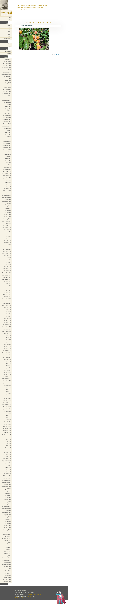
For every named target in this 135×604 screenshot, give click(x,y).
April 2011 (8, 445)
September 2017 (6, 279)
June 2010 (8, 467)
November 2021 (6, 173)
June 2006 (8, 571)
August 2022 (7, 154)
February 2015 (7, 346)
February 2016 (7, 320)
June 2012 (8, 415)
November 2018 (6, 249)
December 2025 (6, 68)
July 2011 (8, 439)
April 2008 (8, 523)
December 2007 (6, 532)
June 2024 (8, 106)
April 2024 (8, 111)
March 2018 (7, 266)
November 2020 (6, 197)
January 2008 (7, 530)
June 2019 (8, 234)
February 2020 (7, 217)
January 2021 (7, 193)
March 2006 (7, 577)
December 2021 (6, 171)
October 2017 (7, 277)
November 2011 (7, 430)
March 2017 (7, 292)
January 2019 (7, 245)
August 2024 (7, 102)
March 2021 (7, 188)
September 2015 (6, 331)
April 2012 (8, 420)
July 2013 (8, 387)
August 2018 (7, 255)
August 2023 (7, 128)
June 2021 (8, 182)
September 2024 (6, 100)
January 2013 (7, 400)
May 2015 (8, 340)
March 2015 (7, 344)
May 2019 (8, 236)
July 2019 (8, 232)
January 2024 (7, 117)
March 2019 (7, 240)
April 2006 (8, 575)
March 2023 (7, 139)
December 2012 (6, 402)
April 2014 (8, 368)
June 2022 (8, 158)
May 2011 (8, 443)
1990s (9, 32)
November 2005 (6, 581)
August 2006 (7, 566)
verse (9, 46)
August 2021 (7, 180)
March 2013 (7, 396)
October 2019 (7, 225)
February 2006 (7, 579)
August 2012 (7, 411)
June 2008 (8, 519)
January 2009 (7, 504)
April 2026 (8, 59)
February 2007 (7, 553)
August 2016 (7, 307)
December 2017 (6, 273)
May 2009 (8, 495)
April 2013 (8, 394)
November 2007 (6, 534)
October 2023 (7, 124)
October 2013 (7, 381)
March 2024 (7, 113)
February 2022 (7, 167)
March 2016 (7, 318)
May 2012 (8, 417)
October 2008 (7, 510)
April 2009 (8, 497)
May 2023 (8, 134)
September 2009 (6, 486)
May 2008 (8, 521)
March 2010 (7, 474)
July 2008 (8, 517)
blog (10, 17)
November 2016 (6, 301)
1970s (9, 36)
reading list (8, 51)
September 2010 (6, 461)
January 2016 (7, 322)
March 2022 (7, 165)
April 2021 (8, 186)
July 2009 (8, 491)
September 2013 (6, 383)
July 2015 (8, 335)
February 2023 (7, 141)
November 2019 (6, 223)
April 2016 (8, 316)
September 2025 (6, 74)
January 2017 (7, 296)
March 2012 (7, 422)
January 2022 (7, 169)
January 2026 (7, 65)
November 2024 (6, 96)
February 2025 (7, 89)
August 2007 (7, 540)
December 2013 (6, 376)
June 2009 (8, 493)
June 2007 (8, 545)
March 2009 (7, 499)
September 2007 (6, 538)
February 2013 (7, 398)
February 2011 (7, 450)
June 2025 (8, 80)
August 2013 (7, 385)
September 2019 (6, 227)
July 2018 (8, 258)
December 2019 (6, 221)
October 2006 (7, 562)
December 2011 (7, 428)
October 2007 (7, 536)
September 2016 (6, 305)
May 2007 (8, 547)
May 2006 (8, 573)
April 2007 (8, 549)
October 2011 (7, 432)
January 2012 (7, 426)
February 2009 (7, 502)
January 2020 (7, 219)
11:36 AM (58, 54)
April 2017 (8, 290)
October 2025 (7, 72)
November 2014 (6, 353)
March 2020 (7, 214)
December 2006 (6, 558)
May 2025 (8, 83)
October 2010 (7, 458)
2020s (9, 25)
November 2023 (6, 122)
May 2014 (8, 366)
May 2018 (8, 262)
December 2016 (6, 299)
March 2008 (7, 525)
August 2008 (7, 515)
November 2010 (6, 456)
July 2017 (8, 283)
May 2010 (8, 469)
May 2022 (8, 160)
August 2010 (7, 463)
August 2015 (7, 333)
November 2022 (6, 147)
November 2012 (6, 404)
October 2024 (7, 98)
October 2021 (7, 176)
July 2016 (8, 309)
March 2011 (8, 448)
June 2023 (8, 132)
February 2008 (7, 528)
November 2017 (6, 275)
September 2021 (6, 178)
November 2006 (6, 560)
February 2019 (7, 242)
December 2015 (6, 325)
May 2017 (8, 288)
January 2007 (7, 556)
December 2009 (6, 480)
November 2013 (6, 379)
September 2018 (6, 253)
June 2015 (8, 337)
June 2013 (8, 389)
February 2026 (7, 63)
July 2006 (8, 569)
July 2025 (8, 78)
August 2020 (7, 204)
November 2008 (6, 508)
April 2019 (8, 238)
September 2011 (6, 435)
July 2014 (8, 361)
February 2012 (7, 424)
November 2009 (6, 482)
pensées (8, 20)
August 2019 (7, 230)
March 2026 (7, 61)
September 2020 (6, 201)
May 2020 (8, 210)
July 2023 (8, 130)
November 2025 (6, 70)
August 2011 (7, 437)
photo (59, 53)
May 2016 (8, 314)
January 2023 (7, 143)
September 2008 (6, 512)
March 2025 (7, 87)
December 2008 (6, 506)
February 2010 (7, 476)
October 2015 (7, 329)
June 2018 (8, 260)
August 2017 (7, 281)
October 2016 (7, 303)
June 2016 (8, 312)
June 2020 (8, 208)
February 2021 (7, 191)
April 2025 (8, 85)
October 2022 (7, 150)
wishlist (9, 53)
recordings (8, 44)
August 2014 (7, 359)
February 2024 (7, 115)
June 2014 (8, 363)
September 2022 (6, 152)
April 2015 (8, 342)
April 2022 (8, 163)
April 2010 (8, 471)
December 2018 (6, 247)
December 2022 (6, 145)
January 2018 (7, 271)
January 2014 (7, 374)
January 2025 (7, 91)
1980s (9, 34)
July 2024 (8, 104)
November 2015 (6, 327)
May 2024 (8, 109)
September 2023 (6, 126)
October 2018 (7, 251)
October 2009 (7, 484)
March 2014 (7, 370)
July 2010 (8, 465)
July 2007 (8, 543)
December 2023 (6, 119)
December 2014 (6, 350)
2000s (9, 29)
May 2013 (8, 391)
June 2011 (8, 441)
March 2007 (7, 551)
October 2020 (7, 199)
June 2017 (8, 286)
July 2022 (8, 156)
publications (7, 38)
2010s (9, 27)
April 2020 (8, 212)
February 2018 (7, 268)
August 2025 (7, 76)
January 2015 (7, 348)
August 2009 (7, 489)
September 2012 (6, 409)
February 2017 (7, 294)
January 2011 (7, 452)
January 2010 (7, 478)
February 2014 (7, 372)
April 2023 (8, 137)
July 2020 (8, 206)
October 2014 (7, 355)
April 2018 (8, 264)
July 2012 (8, 413)
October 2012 (7, 407)
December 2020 (6, 195)
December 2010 (6, 454)
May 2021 (8, 184)
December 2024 (6, 93)
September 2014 (6, 357)
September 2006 (6, 564)
